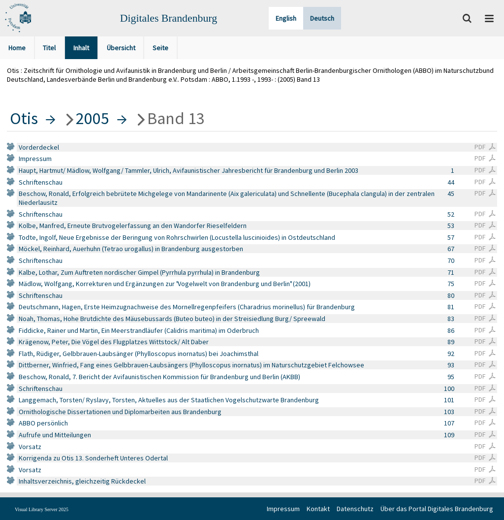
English (286, 18)
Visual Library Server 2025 (41, 509)
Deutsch (322, 18)
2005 (92, 118)
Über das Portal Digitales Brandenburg (436, 508)
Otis (24, 118)
